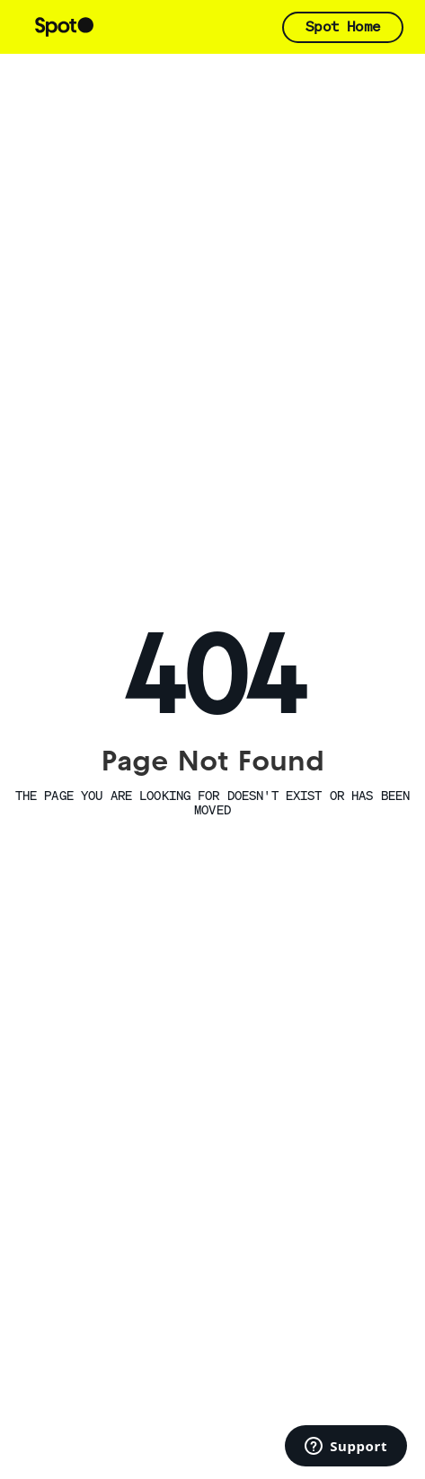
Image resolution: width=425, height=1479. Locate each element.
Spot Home (342, 26)
